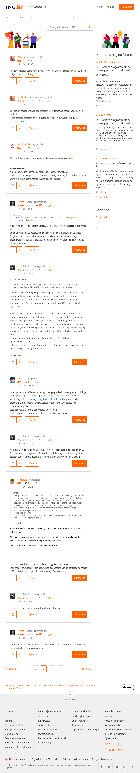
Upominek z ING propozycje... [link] (74, 18)
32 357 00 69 (115, 749)
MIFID (52, 759)
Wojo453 (22, 57)
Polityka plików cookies (111, 759)
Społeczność (40, 6)
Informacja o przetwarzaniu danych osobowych (56, 685)
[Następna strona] (84, 668)
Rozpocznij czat (116, 744)
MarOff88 (22, 97)
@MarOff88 (15, 158)
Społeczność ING (7, 18)
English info (40, 759)
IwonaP (21, 378)
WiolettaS (22, 479)
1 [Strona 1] (35, 668)
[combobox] (70, 27)
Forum (99, 6)
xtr (19, 266)
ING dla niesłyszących (19, 759)
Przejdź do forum (104, 197)
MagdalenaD (24, 144)
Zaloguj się (127, 6)
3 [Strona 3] (52, 668)
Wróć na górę (70, 700)
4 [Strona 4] (61, 668)
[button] (13, 80)
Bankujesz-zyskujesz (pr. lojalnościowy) (45, 18)
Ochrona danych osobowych (82, 759)
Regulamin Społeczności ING (19, 685)
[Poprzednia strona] (13, 668)
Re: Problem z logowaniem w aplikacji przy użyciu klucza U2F (115, 68)
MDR (61, 759)
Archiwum (23, 18)
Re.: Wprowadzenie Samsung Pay (113, 164)
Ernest (21, 201)
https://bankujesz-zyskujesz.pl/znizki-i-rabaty (44, 399)
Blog (112, 6)
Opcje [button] (34, 81)
